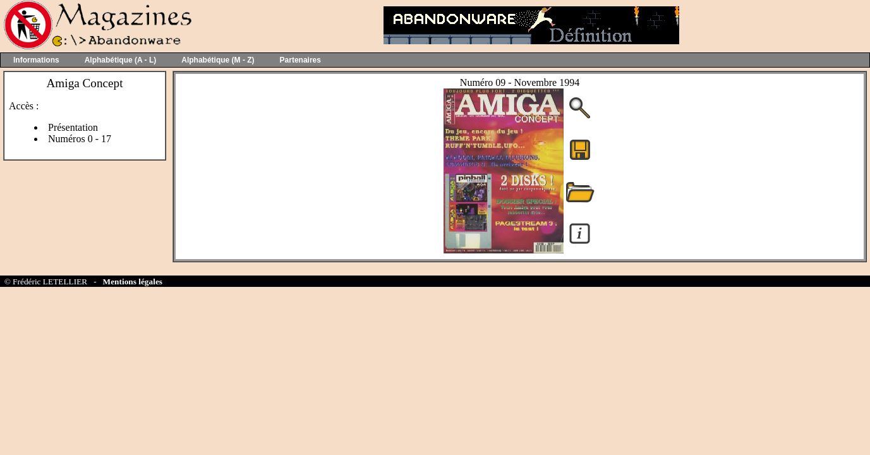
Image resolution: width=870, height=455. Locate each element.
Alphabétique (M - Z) (217, 60)
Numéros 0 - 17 (79, 138)
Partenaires (300, 60)
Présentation (73, 127)
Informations (36, 60)
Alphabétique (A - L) (121, 60)
